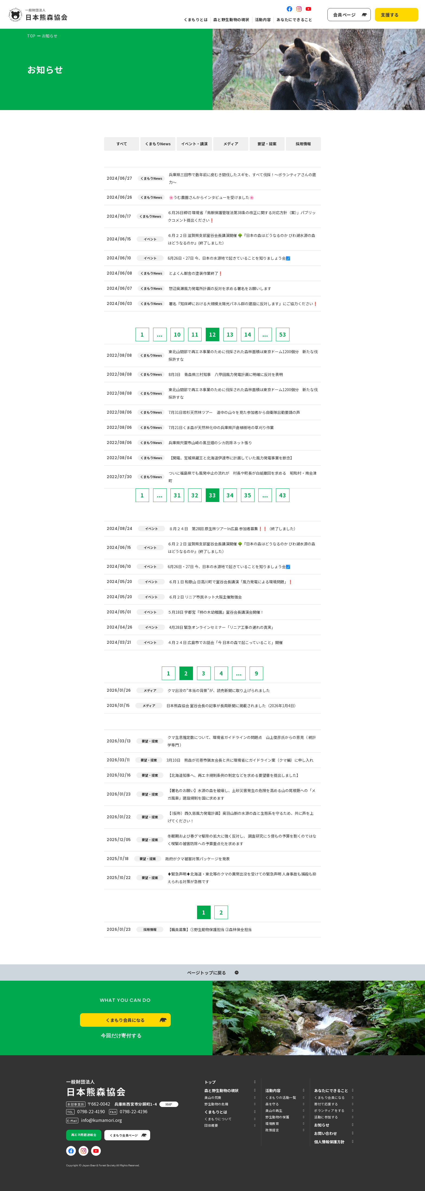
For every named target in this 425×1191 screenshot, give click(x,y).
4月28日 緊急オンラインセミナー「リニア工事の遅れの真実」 (222, 627)
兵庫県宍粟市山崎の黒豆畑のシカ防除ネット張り (210, 442)
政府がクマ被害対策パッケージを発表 (197, 858)
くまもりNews (158, 143)
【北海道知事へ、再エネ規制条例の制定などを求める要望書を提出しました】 (234, 775)
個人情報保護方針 (329, 1141)
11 (194, 334)
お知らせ (321, 1125)
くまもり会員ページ (124, 1135)
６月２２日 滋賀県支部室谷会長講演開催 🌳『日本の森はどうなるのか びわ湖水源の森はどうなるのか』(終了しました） (241, 239)
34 (230, 495)
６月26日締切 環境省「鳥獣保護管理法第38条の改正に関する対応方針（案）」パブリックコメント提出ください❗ (242, 216)
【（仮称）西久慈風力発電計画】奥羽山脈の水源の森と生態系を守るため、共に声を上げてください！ (241, 816)
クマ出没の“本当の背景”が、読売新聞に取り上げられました (219, 690)
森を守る (272, 1104)
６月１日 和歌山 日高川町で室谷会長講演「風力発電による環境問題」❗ (231, 581)
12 (212, 334)
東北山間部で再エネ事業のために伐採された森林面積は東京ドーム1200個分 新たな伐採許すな (243, 355)
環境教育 (272, 1123)
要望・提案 (266, 143)
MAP (169, 1104)
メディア (230, 143)
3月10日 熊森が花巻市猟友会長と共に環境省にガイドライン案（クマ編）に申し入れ (239, 760)
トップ (210, 1082)
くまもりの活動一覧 (280, 1097)
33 (212, 495)
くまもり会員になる (125, 1020)
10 (177, 334)
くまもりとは (196, 19)
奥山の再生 (273, 1110)
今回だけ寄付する (121, 1035)
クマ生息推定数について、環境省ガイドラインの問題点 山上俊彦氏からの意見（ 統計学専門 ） (242, 741)
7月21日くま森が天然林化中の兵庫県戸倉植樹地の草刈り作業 (221, 427)
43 (282, 495)
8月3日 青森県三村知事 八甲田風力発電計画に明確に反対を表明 (226, 374)
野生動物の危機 (216, 1104)
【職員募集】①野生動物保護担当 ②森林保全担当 (210, 929)
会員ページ (344, 14)
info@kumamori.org (101, 1120)
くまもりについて (218, 1118)
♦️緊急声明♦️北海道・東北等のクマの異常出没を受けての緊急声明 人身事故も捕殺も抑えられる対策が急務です (242, 877)
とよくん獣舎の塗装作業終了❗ (196, 273)
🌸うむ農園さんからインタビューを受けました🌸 (211, 197)
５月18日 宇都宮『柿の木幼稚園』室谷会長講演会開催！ (216, 612)
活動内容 (263, 19)
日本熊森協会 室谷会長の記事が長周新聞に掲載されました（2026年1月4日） (232, 705)
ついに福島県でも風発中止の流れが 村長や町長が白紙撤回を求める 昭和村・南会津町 (243, 476)
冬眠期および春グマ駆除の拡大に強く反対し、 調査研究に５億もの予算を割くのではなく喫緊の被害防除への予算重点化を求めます (242, 839)
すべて (121, 143)
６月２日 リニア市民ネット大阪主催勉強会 (205, 597)
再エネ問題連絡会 (83, 1134)
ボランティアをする (329, 1110)
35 (247, 495)
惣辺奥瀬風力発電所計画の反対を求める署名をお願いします (220, 288)
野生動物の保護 (277, 1117)
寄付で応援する (326, 1104)
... (160, 334)
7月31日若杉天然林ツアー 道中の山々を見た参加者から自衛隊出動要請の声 (234, 412)
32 (194, 495)
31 (177, 495)
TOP (31, 35)
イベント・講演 (194, 143)
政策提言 (272, 1130)
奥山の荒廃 (212, 1097)
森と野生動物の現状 (231, 19)
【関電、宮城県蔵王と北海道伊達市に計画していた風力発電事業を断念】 (231, 458)
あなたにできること (294, 19)
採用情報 (303, 143)
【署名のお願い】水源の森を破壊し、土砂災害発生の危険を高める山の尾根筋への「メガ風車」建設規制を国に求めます (241, 794)
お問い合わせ (325, 1133)
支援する (390, 14)
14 (247, 334)
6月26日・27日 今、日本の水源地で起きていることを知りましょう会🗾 (229, 258)
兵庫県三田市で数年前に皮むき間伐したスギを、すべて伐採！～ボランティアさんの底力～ (242, 178)
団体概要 (211, 1125)
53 (282, 334)
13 (230, 334)
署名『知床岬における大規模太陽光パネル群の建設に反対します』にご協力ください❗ (243, 303)
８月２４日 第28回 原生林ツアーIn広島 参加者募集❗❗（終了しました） (233, 528)
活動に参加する (326, 1117)
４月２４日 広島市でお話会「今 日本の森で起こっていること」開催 (225, 642)
